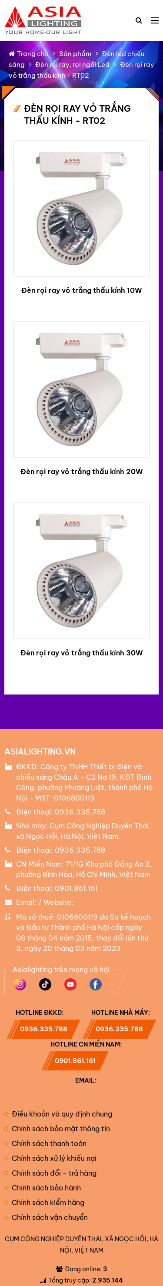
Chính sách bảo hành (42, 1187)
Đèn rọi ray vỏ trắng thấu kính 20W (81, 471)
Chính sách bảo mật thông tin (57, 1128)
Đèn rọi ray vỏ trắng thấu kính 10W (81, 290)
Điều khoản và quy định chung (58, 1114)
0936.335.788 (80, 811)
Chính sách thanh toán (45, 1143)
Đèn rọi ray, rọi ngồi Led (72, 64)
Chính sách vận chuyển (46, 1217)
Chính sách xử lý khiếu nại (50, 1158)
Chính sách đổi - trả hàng (50, 1173)
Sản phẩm (75, 54)
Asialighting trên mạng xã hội (61, 969)
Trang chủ (29, 54)
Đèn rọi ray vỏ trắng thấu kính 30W (81, 652)
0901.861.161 (76, 888)
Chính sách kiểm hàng (44, 1202)
